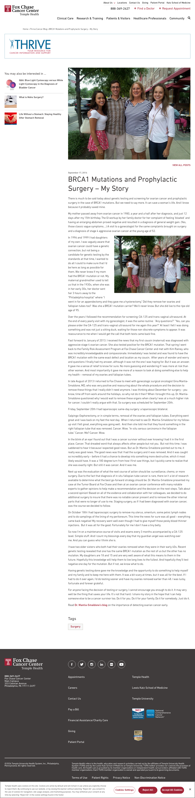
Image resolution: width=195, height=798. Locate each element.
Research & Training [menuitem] (90, 18)
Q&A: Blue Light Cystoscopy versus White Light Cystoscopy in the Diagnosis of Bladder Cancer (41, 84)
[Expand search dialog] (189, 18)
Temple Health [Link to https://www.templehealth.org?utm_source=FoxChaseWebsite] (140, 677)
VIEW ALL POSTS (181, 165)
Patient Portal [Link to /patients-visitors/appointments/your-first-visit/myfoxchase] (76, 742)
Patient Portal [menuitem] (157, 3)
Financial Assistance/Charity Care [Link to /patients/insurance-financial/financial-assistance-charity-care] (88, 720)
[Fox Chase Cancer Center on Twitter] (82, 664)
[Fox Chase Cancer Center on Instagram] (92, 664)
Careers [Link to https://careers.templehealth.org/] (72, 688)
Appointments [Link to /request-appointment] (76, 677)
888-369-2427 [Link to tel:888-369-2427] (12, 676)
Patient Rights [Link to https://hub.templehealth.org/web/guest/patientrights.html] (100, 777)
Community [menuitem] (177, 18)
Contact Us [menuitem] (134, 3)
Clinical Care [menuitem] (65, 18)
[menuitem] (189, 19)
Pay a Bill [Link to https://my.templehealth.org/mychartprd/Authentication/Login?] (73, 709)
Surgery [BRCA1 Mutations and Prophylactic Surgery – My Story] (75, 626)
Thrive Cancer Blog (38, 29)
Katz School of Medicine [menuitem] (178, 3)
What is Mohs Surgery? (31, 97)
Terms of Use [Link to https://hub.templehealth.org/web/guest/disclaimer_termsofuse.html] (79, 777)
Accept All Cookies (172, 792)
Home (25, 29)
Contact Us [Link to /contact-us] (74, 698)
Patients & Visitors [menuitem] (118, 18)
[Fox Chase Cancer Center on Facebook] (72, 664)
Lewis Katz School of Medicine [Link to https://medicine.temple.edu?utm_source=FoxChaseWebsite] (150, 688)
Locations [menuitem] (122, 3)
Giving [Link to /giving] (71, 731)
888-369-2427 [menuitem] (120, 8)
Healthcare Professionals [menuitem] (149, 18)
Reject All (148, 792)
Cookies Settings (124, 792)
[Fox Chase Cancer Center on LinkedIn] (101, 664)
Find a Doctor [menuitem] (146, 8)
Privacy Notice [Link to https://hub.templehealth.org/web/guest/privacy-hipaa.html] (121, 777)
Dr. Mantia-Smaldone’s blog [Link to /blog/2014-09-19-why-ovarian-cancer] (91, 605)
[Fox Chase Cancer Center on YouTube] (121, 664)
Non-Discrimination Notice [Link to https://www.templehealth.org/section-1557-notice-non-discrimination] (150, 777)
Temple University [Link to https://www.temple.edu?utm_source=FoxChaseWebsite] (142, 698)
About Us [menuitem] (107, 3)
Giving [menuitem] (145, 3)
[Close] (190, 790)
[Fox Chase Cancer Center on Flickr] (111, 664)
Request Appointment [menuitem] (176, 8)
